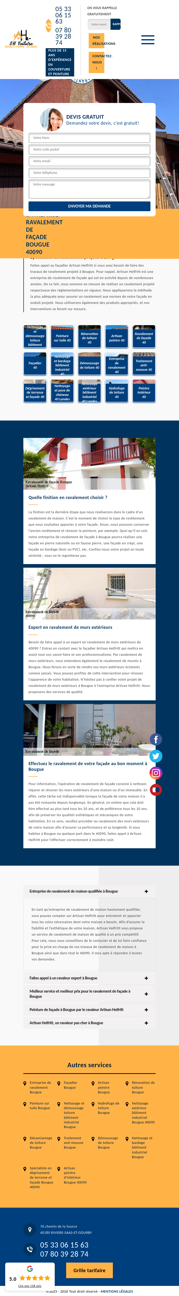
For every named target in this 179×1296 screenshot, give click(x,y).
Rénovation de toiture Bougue (143, 1087)
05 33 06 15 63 (63, 15)
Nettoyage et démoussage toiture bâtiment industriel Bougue (74, 1115)
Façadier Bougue (70, 1085)
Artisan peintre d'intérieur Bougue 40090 (75, 1175)
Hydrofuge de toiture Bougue (109, 1108)
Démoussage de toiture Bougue (108, 1143)
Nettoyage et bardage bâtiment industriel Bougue (142, 1147)
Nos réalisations (98, 40)
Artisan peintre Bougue (104, 1087)
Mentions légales (117, 1291)
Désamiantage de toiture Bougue (41, 1143)
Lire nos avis (29, 1286)
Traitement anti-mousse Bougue (73, 1143)
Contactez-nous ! (98, 62)
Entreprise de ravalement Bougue (40, 1087)
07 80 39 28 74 (63, 36)
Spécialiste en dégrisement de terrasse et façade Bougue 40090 (41, 1177)
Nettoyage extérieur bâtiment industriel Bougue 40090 (143, 1112)
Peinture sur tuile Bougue (40, 1105)
